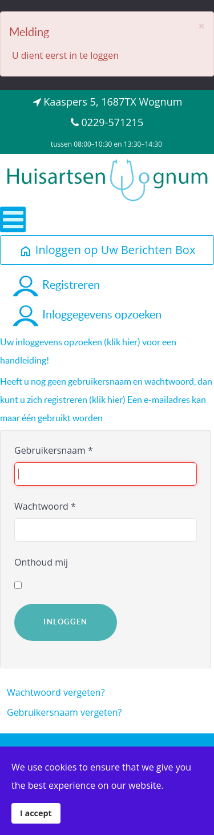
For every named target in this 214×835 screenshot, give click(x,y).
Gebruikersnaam (53, 450)
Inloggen (65, 622)
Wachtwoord (45, 506)
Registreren (55, 285)
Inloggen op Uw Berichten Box (107, 249)
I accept (36, 813)
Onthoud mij (41, 562)
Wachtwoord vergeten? (56, 692)
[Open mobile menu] (13, 219)
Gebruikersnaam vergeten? (64, 712)
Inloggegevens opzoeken (86, 314)
